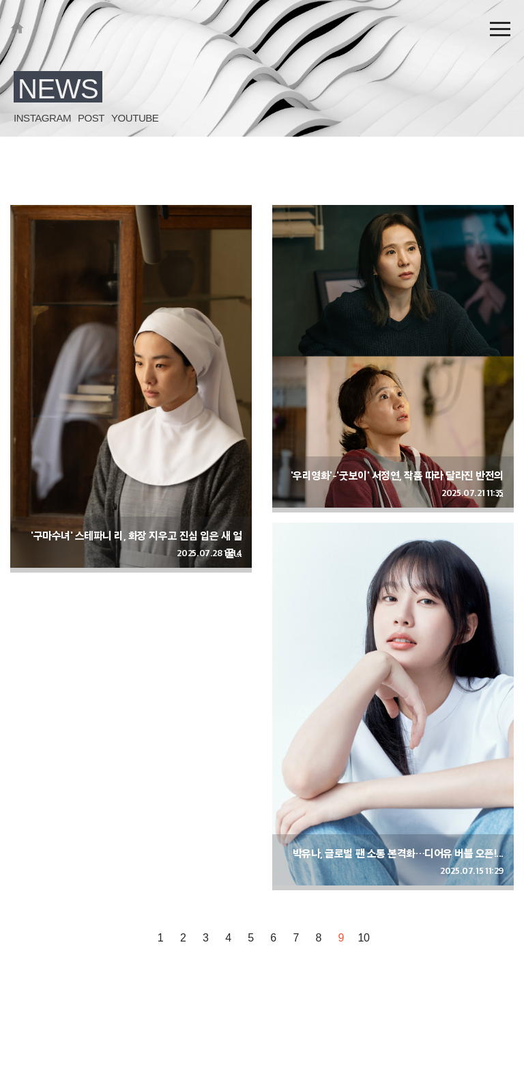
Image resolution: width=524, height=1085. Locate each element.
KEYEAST (17, 27)
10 (364, 938)
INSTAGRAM (42, 118)
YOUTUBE (134, 118)
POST (91, 118)
